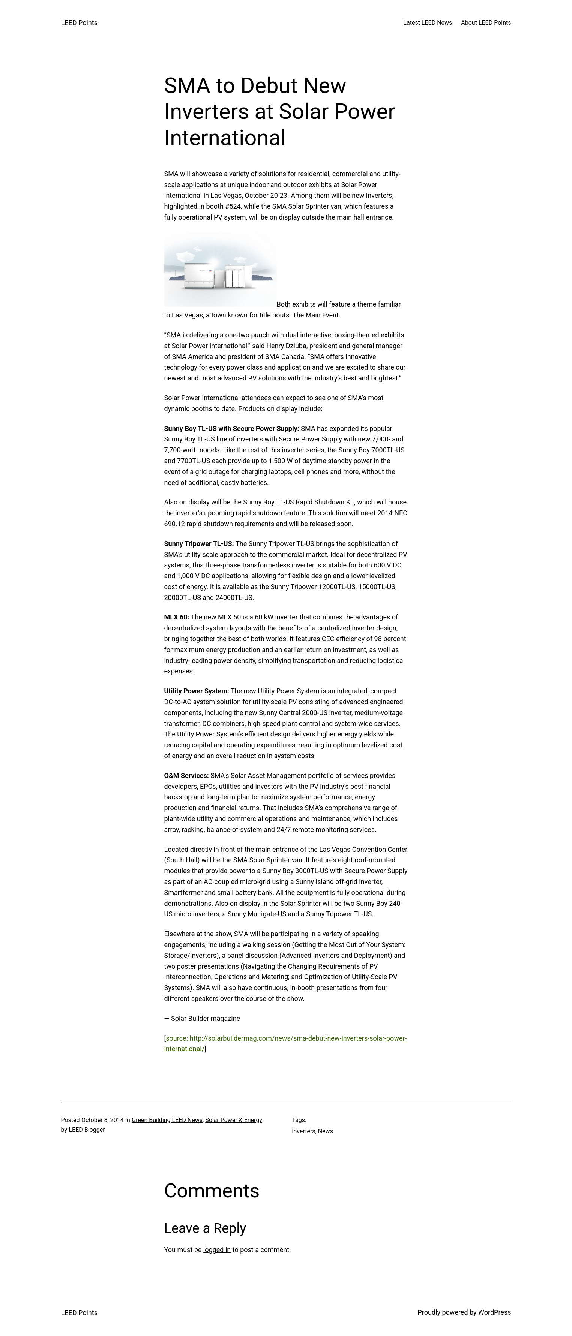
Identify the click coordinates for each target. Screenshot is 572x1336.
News (325, 1131)
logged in (217, 1250)
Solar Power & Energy (233, 1120)
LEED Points (79, 23)
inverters (303, 1131)
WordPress (494, 1312)
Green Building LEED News (167, 1120)
